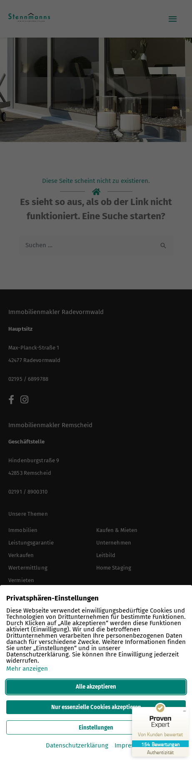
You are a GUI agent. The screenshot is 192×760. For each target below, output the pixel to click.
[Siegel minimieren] (184, 711)
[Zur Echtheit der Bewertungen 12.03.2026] (160, 752)
